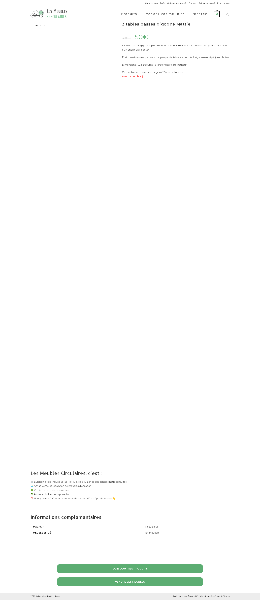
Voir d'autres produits (130, 568)
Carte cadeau (151, 3)
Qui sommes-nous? (176, 3)
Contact (192, 3)
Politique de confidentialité (185, 596)
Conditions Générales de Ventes (214, 596)
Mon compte (223, 3)
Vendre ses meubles (130, 581)
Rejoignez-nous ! (207, 3)
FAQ (162, 3)
